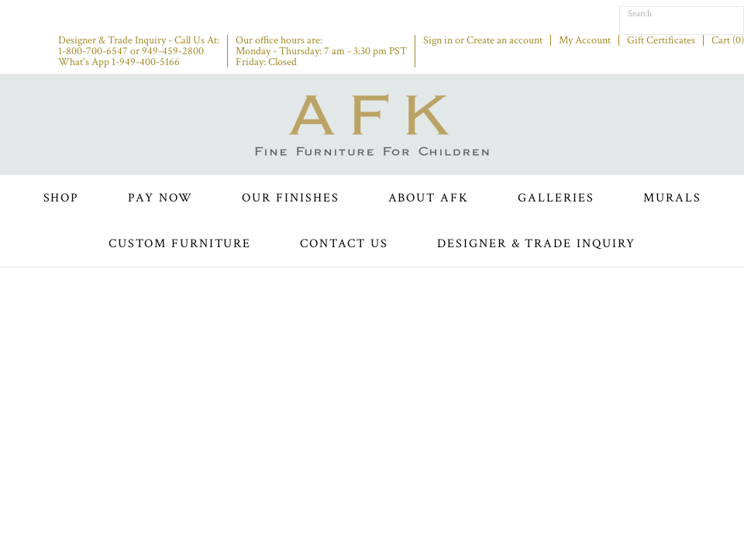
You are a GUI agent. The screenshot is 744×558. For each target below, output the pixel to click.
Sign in (438, 40)
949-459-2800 (173, 51)
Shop (61, 198)
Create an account (504, 40)
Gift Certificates (661, 40)
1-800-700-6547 (93, 51)
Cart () (727, 40)
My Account (585, 40)
